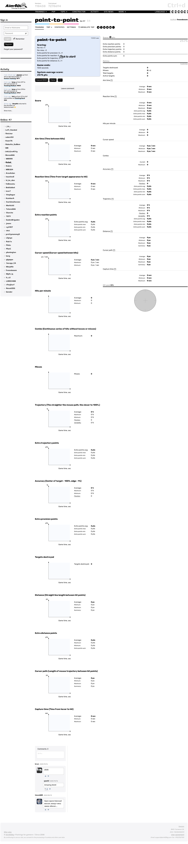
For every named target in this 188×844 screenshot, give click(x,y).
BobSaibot (10, 187)
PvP (53, 12)
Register (8, 44)
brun (37, 764)
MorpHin (15, 104)
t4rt (13, 96)
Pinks (8, 245)
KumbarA (10, 198)
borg (13, 82)
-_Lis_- (8, 126)
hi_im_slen (10, 180)
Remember (18, 39)
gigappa (19, 75)
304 (5, 100)
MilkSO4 (9, 169)
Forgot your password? (13, 49)
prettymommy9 (13, 234)
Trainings (40, 12)
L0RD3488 (11, 281)
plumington (11, 252)
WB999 (9, 159)
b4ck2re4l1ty (11, 151)
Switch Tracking (10, 79)
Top (48, 27)
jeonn (8, 223)
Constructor (78, 12)
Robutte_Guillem (12, 144)
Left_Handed (11, 130)
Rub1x (9, 242)
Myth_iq (9, 274)
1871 (18, 78)
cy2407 (9, 227)
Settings (71, 27)
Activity (95, 12)
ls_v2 (8, 277)
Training (39, 27)
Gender (9, 292)
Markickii (10, 205)
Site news (108, 12)
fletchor (9, 134)
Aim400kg (10, 835)
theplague (10, 195)
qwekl (46, 781)
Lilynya (9, 238)
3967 (19, 93)
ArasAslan (10, 173)
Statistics (59, 27)
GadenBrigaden (13, 220)
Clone (53, 80)
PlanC (8, 249)
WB (6, 148)
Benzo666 (10, 155)
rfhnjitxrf (10, 285)
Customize (184, 64)
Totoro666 (11, 209)
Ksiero (9, 166)
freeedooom (11, 270)
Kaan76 (8, 141)
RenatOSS (10, 288)
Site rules (8, 832)
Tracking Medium (10, 86)
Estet (8, 162)
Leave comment (67, 88)
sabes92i (9, 137)
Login (7, 39)
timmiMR (39, 795)
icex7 (8, 191)
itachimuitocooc (13, 202)
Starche (9, 213)
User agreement (177, 835)
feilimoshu (10, 184)
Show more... (8, 110)
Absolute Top (86, 27)
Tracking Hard (20, 98)
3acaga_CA (11, 263)
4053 (19, 85)
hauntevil (10, 177)
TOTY (8, 216)
